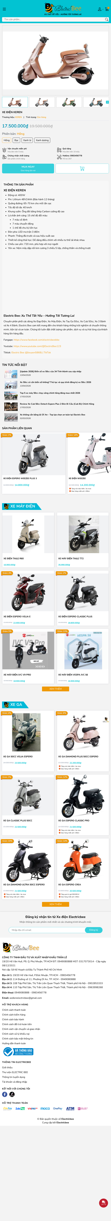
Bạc (16, 140)
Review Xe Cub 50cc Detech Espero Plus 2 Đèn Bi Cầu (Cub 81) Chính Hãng (57, 404)
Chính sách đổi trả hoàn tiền (17, 1028)
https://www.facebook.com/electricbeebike (36, 339)
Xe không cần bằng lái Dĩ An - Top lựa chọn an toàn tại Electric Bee (52, 414)
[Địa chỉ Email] (56, 934)
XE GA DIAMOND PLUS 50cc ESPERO (79, 758)
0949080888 (22, 996)
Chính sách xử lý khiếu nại (16, 1037)
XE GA (16, 706)
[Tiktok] (12, 1098)
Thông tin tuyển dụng (13, 1080)
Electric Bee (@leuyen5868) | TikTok (31, 352)
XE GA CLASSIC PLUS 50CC (18, 823)
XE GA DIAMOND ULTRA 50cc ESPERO (24, 887)
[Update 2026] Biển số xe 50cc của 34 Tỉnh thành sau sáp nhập (50, 371)
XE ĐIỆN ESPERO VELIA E (17, 617)
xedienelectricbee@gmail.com (26, 1001)
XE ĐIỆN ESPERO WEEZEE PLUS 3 (20, 478)
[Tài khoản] (100, 9)
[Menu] (4, 9)
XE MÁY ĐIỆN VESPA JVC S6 (73, 676)
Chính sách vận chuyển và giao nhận (21, 1032)
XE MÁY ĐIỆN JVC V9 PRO (17, 676)
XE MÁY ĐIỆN (22, 506)
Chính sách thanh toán (14, 1013)
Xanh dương (42, 140)
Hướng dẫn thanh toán (14, 1047)
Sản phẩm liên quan (17, 428)
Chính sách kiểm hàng (13, 1018)
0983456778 (76, 155)
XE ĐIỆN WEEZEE (77, 478)
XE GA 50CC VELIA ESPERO (18, 758)
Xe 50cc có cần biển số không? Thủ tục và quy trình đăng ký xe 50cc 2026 (55, 382)
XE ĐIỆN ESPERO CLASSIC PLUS (76, 617)
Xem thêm (55, 691)
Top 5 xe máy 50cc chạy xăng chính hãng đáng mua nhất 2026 (50, 393)
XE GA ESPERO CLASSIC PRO (74, 823)
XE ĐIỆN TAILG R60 (14, 559)
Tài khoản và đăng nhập (14, 1085)
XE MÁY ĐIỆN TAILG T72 (71, 559)
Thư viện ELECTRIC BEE (15, 1076)
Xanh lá (27, 140)
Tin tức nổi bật (14, 365)
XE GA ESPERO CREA (70, 887)
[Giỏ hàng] (107, 8)
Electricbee (62, 1126)
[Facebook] (4, 1098)
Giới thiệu (7, 1071)
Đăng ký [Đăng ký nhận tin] (93, 933)
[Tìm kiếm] (106, 19)
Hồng (7, 140)
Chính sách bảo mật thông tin (17, 1042)
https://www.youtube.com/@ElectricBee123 (37, 346)
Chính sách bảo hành (13, 1023)
